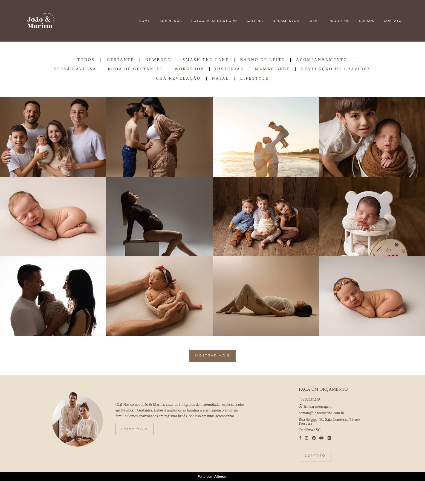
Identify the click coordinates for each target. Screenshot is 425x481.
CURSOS (366, 21)
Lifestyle (254, 78)
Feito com (212, 476)
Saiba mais (134, 429)
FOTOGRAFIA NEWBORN (214, 21)
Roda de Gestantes (135, 69)
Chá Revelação (178, 78)
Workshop (189, 69)
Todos (86, 60)
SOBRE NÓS (171, 21)
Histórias (229, 69)
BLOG (313, 21)
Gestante (120, 60)
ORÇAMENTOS (286, 21)
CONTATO (393, 21)
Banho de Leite (262, 60)
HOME (144, 21)
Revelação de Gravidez (336, 69)
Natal (220, 78)
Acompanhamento (321, 60)
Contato (315, 455)
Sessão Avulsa (75, 69)
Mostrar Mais (212, 355)
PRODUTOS (338, 21)
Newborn (158, 60)
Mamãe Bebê (272, 69)
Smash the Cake (206, 60)
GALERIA (255, 21)
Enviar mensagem (318, 406)
